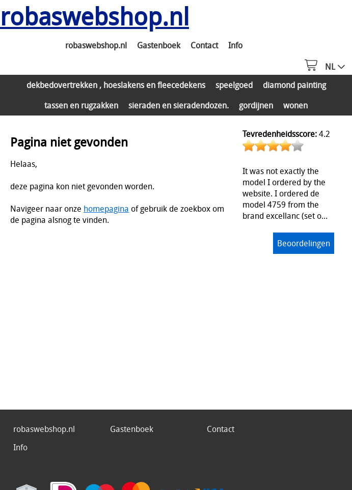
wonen (295, 105)
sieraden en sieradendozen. (178, 105)
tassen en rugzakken (81, 105)
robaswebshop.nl (96, 45)
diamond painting (294, 85)
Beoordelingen (303, 243)
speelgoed (234, 85)
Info (235, 45)
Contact (204, 45)
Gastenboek (158, 45)
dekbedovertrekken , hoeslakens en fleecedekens (115, 85)
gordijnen (256, 105)
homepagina (106, 208)
